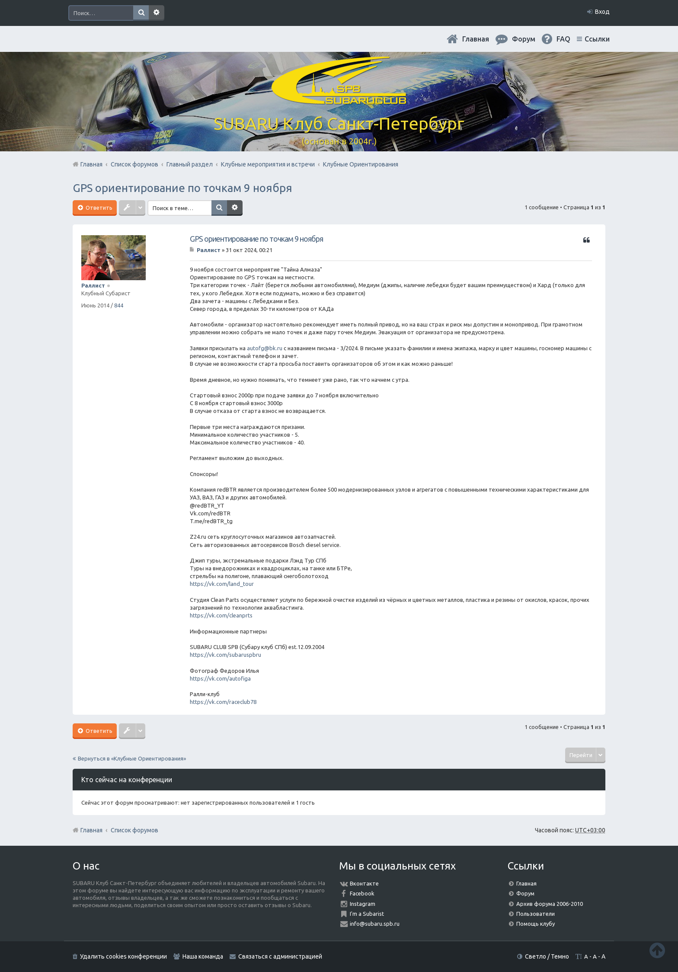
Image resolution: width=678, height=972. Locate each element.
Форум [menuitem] (523, 39)
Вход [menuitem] (602, 11)
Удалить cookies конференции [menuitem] (123, 956)
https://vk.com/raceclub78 (223, 702)
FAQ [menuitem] (563, 39)
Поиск (141, 13)
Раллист (93, 285)
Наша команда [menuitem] (202, 956)
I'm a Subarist (367, 914)
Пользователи (535, 914)
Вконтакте (364, 883)
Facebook (362, 893)
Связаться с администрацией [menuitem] (280, 956)
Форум (525, 893)
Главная (475, 39)
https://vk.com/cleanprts (221, 615)
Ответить (98, 208)
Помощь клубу (535, 924)
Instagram (362, 904)
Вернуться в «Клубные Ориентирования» (132, 758)
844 (118, 305)
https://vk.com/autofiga (220, 678)
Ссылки (597, 39)
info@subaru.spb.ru (375, 924)
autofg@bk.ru (264, 348)
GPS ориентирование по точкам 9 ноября (182, 188)
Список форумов (134, 830)
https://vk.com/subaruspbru (225, 655)
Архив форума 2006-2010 (549, 904)
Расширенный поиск (156, 13)
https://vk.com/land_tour (222, 584)
